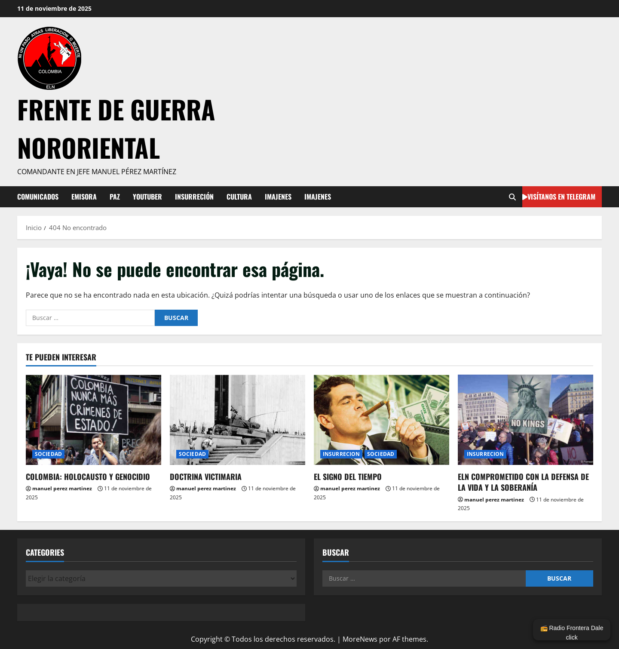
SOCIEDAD (48, 454)
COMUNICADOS (37, 196)
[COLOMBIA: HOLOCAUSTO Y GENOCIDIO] (93, 420)
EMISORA (84, 196)
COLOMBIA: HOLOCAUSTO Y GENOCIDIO (88, 476)
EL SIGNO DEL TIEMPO (348, 476)
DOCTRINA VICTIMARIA (206, 476)
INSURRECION (341, 454)
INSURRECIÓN (194, 196)
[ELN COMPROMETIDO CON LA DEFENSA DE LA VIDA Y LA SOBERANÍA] (525, 420)
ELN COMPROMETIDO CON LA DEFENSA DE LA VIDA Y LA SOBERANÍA (523, 482)
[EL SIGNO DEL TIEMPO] (381, 420)
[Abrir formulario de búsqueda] (512, 196)
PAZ (115, 196)
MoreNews (360, 639)
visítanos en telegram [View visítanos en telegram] (558, 196)
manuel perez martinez (62, 488)
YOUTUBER (147, 196)
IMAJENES (278, 196)
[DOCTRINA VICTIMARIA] (237, 420)
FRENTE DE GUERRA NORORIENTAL (116, 128)
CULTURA (239, 196)
